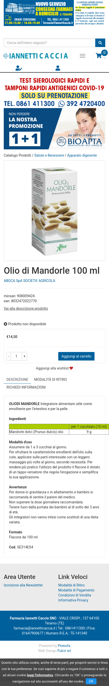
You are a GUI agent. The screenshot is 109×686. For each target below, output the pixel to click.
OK (91, 681)
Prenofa (64, 646)
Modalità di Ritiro (71, 585)
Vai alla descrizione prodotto (26, 308)
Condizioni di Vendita (74, 595)
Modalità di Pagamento (76, 590)
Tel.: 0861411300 (71, 628)
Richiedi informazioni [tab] (26, 387)
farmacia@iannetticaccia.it (35, 628)
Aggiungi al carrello (76, 356)
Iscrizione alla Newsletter (23, 585)
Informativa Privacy (73, 600)
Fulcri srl (64, 651)
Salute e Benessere (49, 155)
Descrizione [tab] (17, 380)
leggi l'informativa (40, 675)
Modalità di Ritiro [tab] (50, 380)
